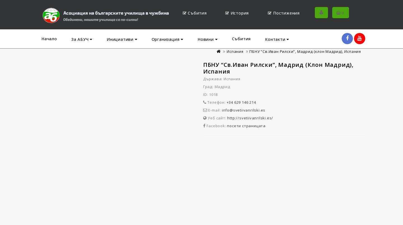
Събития (241, 38)
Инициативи (122, 39)
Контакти (277, 39)
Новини (207, 39)
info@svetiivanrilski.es (243, 110)
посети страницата (246, 125)
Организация (167, 39)
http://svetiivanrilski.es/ (250, 117)
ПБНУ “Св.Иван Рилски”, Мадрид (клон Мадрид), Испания (305, 51)
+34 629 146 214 (241, 102)
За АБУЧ (81, 39)
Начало (49, 38)
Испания (235, 51)
